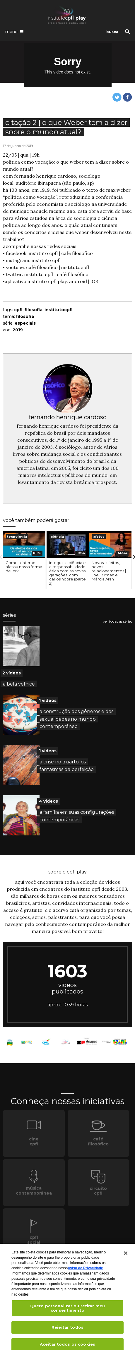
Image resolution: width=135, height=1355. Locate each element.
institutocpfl (75, 267)
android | (79, 281)
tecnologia (17, 537)
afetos (99, 537)
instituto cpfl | (45, 253)
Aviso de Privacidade (85, 1270)
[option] (24, 560)
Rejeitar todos (67, 1329)
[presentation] (24, 544)
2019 (18, 330)
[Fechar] (125, 1254)
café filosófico (77, 253)
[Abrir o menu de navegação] (14, 31)
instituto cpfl (46, 260)
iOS (94, 281)
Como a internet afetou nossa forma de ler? (24, 567)
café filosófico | (43, 267)
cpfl (18, 310)
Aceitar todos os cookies (67, 1346)
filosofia (33, 310)
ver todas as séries (117, 621)
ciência (57, 537)
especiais (25, 323)
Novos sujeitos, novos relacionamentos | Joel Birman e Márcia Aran (109, 571)
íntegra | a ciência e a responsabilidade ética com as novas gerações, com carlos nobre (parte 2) (67, 573)
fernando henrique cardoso (68, 417)
